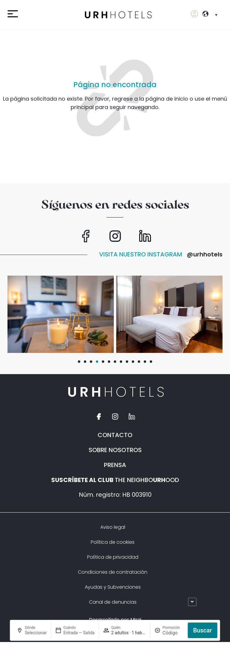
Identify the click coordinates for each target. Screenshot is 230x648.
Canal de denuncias (113, 602)
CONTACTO (115, 435)
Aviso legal (112, 527)
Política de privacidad (112, 557)
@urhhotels (205, 254)
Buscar (202, 630)
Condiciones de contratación (112, 572)
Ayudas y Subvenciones (113, 587)
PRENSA (115, 465)
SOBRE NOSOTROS (115, 450)
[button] (79, 361)
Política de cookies (112, 542)
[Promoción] (173, 633)
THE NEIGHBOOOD (115, 480)
